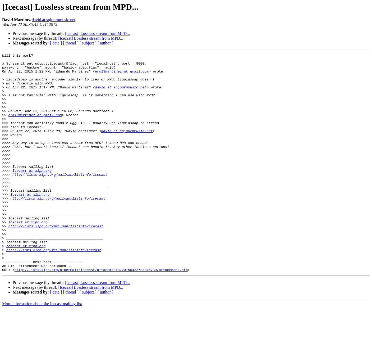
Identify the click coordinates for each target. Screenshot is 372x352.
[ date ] (56, 43)
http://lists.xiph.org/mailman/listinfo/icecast (59, 199)
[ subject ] (88, 43)
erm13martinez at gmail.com (122, 75)
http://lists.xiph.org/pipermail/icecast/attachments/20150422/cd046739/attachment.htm (101, 313)
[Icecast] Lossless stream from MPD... (97, 33)
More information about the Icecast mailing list (42, 347)
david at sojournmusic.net (53, 19)
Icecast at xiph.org (32, 194)
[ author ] (105, 43)
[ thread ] (71, 43)
